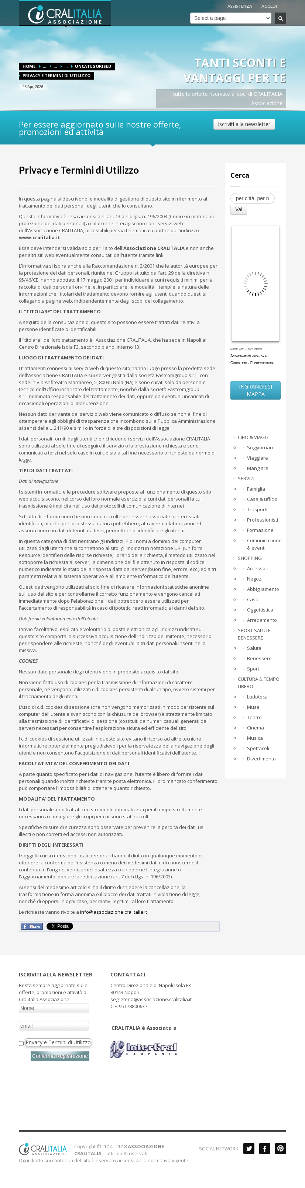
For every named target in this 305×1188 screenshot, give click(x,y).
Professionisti (262, 519)
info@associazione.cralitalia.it (113, 912)
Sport (253, 668)
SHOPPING (250, 558)
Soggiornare (261, 447)
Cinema (255, 727)
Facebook (264, 1148)
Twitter (248, 1148)
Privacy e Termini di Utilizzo (79, 170)
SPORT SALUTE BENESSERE (254, 634)
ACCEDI (269, 6)
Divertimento (261, 758)
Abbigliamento (263, 589)
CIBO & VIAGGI (254, 437)
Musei (254, 707)
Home (29, 66)
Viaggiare (257, 457)
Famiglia (256, 488)
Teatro (254, 717)
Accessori (257, 568)
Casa (252, 599)
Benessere (259, 658)
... (44, 66)
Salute (254, 648)
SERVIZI (246, 478)
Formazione (260, 530)
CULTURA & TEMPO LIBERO (259, 683)
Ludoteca (257, 696)
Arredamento (262, 620)
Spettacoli (258, 748)
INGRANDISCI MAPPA (255, 390)
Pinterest (280, 1148)
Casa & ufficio (262, 499)
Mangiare (257, 468)
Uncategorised (93, 66)
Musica (255, 738)
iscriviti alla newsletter (244, 124)
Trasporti (257, 509)
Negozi (255, 578)
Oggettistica (260, 609)
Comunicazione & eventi (264, 544)
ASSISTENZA (239, 6)
